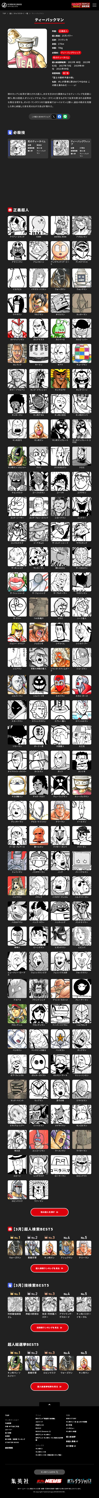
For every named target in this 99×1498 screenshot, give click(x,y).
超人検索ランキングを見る (49, 1268)
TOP (4, 13)
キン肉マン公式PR (49, 1472)
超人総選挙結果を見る (49, 1386)
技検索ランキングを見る (49, 1327)
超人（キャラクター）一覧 (19, 13)
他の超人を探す (50, 1212)
